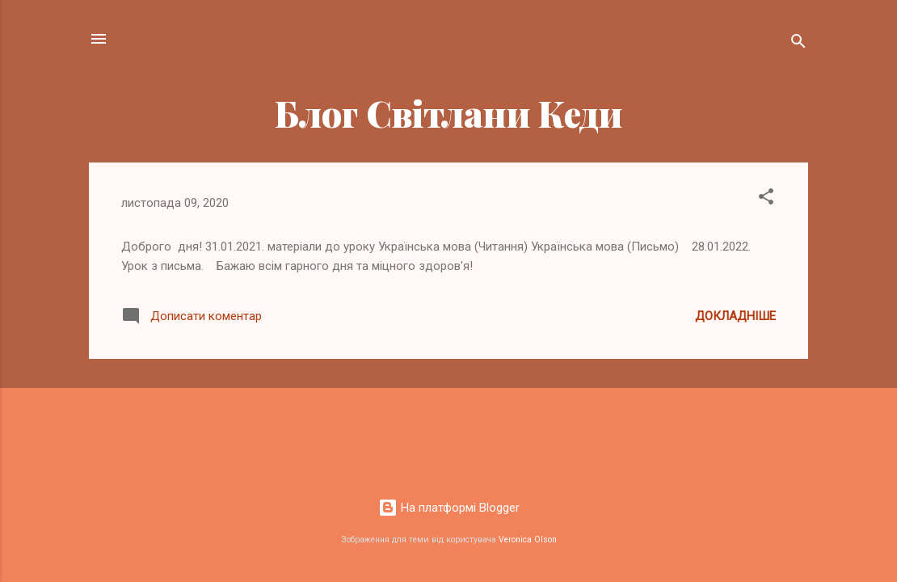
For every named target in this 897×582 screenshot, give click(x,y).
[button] (766, 199)
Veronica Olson (528, 539)
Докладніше (735, 316)
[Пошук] (798, 44)
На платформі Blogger (449, 507)
